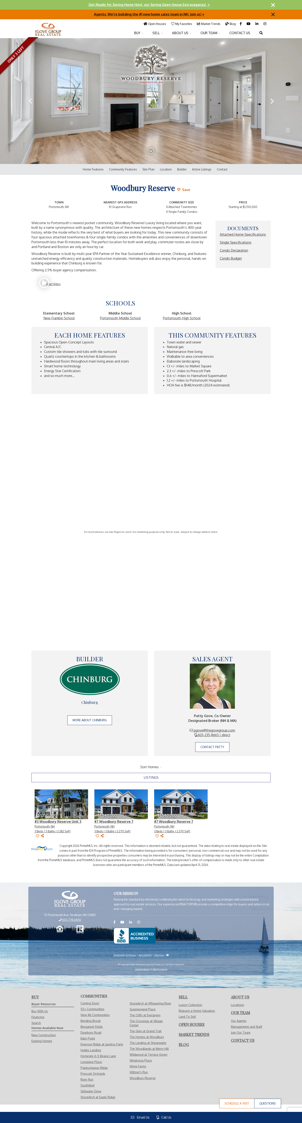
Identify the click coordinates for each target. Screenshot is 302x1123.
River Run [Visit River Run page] (87, 1079)
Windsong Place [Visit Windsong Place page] (141, 1060)
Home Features (93, 169)
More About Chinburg (90, 720)
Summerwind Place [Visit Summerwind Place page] (143, 1009)
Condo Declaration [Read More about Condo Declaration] (234, 250)
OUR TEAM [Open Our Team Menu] (210, 33)
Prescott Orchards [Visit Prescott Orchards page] (93, 1073)
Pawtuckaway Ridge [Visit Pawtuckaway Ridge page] (94, 1068)
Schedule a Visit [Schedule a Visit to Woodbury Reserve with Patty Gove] (237, 1103)
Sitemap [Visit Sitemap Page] (159, 955)
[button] (30, 101)
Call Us (164, 1117)
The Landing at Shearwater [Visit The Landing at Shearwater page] (148, 1043)
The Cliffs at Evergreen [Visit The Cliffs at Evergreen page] (145, 1015)
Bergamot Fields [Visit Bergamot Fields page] (92, 1026)
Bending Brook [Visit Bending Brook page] (91, 1021)
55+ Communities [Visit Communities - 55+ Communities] (92, 1009)
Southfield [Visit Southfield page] (87, 1085)
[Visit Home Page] (48, 24)
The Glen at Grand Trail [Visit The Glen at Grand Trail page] (145, 1031)
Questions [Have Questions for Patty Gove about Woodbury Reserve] (267, 1103)
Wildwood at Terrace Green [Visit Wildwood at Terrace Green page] (148, 1054)
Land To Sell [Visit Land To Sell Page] (187, 1016)
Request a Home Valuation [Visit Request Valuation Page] (197, 1011)
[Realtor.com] (80, 929)
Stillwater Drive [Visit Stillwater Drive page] (91, 1091)
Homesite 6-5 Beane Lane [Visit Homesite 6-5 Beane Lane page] (98, 1056)
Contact (222, 169)
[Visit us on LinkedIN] (257, 23)
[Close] (273, 5)
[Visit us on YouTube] (249, 23)
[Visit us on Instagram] (264, 23)
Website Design (142, 969)
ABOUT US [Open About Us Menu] (181, 33)
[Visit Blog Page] (230, 23)
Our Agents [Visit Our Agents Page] (238, 1021)
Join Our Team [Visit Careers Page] (240, 1032)
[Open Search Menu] (261, 33)
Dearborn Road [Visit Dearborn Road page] (91, 1032)
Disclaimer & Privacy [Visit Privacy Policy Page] (125, 955)
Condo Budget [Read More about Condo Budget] (231, 258)
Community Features (123, 169)
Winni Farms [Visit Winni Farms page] (138, 1066)
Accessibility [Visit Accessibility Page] (145, 955)
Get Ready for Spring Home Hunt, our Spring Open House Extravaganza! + (149, 5)
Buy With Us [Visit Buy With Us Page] (39, 1011)
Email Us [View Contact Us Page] (140, 1117)
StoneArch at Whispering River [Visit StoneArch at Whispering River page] (150, 1003)
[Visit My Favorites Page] (182, 23)
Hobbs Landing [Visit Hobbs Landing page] (91, 1050)
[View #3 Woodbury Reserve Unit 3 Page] (61, 804)
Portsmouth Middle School (120, 318)
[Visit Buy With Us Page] (35, 997)
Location (166, 169)
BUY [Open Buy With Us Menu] (138, 33)
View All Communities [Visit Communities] (95, 1015)
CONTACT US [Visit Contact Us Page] (239, 33)
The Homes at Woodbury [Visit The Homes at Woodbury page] (147, 1037)
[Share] (42, 836)
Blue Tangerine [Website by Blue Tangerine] (160, 969)
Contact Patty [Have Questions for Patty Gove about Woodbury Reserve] (212, 747)
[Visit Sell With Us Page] (183, 997)
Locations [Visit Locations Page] (237, 1005)
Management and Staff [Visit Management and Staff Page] (246, 1026)
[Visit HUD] (167, 955)
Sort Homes (151, 767)
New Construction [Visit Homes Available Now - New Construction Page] (43, 1035)
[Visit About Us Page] (240, 997)
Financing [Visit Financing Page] (37, 1017)
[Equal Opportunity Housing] (60, 929)
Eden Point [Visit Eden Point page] (88, 1038)
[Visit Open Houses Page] (154, 23)
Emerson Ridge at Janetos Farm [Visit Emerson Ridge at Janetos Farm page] (102, 1044)
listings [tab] (151, 777)
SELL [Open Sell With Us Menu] (157, 33)
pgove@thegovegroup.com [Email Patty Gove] (212, 730)
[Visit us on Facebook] (241, 23)
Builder (182, 169)
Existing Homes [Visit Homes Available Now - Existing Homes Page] (41, 1041)
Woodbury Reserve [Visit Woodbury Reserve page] (143, 1078)
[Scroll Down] (151, 152)
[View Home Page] (70, 899)
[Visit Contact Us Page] (242, 1041)
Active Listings (201, 169)
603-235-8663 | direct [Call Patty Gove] (212, 735)
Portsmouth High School (181, 318)
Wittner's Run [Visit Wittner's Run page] (139, 1072)
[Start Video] (51, 284)
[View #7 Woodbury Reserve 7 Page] (121, 804)
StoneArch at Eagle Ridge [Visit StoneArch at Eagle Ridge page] (98, 1097)
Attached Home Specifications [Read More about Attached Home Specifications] (243, 234)
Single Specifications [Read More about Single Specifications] (235, 242)
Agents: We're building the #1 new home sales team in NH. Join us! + (149, 14)
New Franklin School (59, 318)
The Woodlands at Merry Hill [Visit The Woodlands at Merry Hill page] (149, 1048)
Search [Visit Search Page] (36, 1023)
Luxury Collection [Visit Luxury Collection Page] (190, 1005)
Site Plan (148, 169)
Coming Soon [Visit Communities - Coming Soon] (90, 1003)
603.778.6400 (70, 920)
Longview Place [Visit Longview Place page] (91, 1062)
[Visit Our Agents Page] (240, 1013)
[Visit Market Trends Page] (209, 23)
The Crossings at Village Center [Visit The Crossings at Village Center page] (146, 1023)
